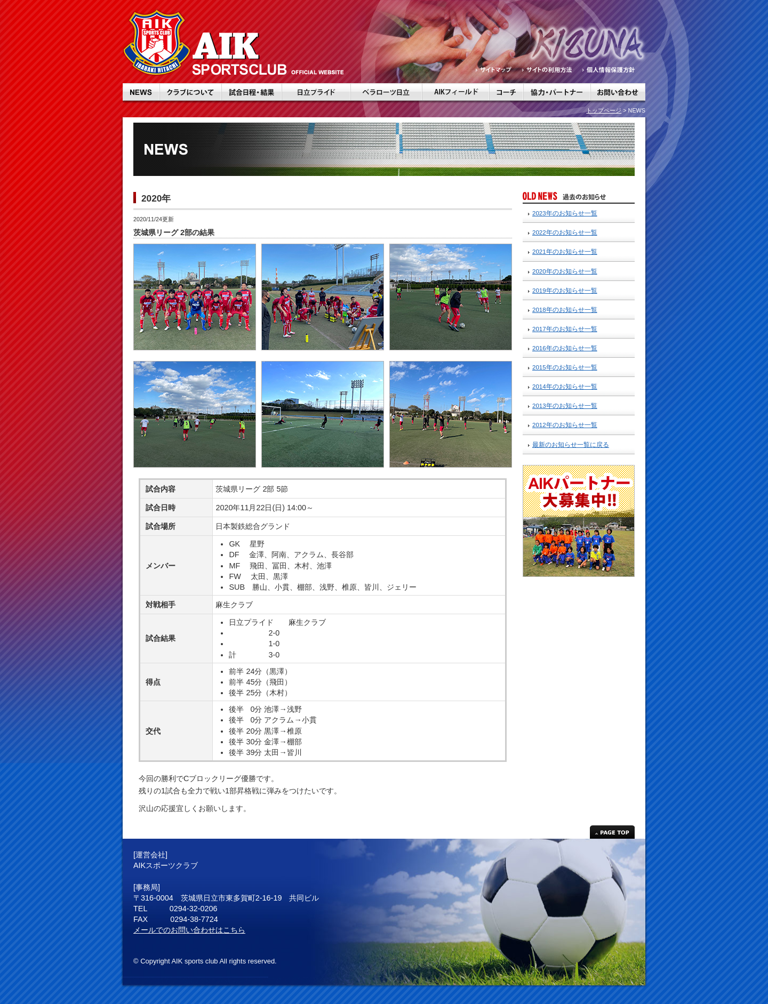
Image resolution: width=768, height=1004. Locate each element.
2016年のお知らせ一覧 (564, 348)
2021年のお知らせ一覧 (564, 251)
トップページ (603, 110)
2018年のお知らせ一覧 (564, 310)
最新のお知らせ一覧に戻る (570, 444)
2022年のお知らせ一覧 (564, 232)
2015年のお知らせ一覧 (564, 367)
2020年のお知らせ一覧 (564, 271)
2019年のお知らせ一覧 (564, 290)
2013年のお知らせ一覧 (564, 406)
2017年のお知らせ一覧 (564, 329)
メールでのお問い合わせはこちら (189, 930)
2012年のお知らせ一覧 (564, 425)
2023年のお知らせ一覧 (564, 213)
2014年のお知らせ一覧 (564, 386)
